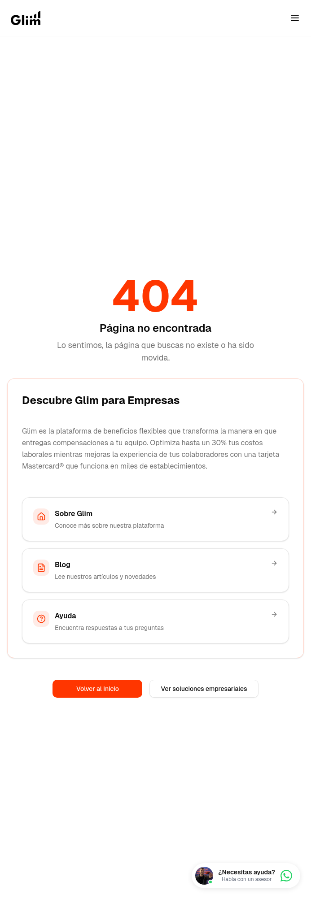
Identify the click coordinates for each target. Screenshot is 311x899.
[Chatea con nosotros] (246, 875)
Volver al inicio (97, 689)
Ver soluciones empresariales (204, 689)
